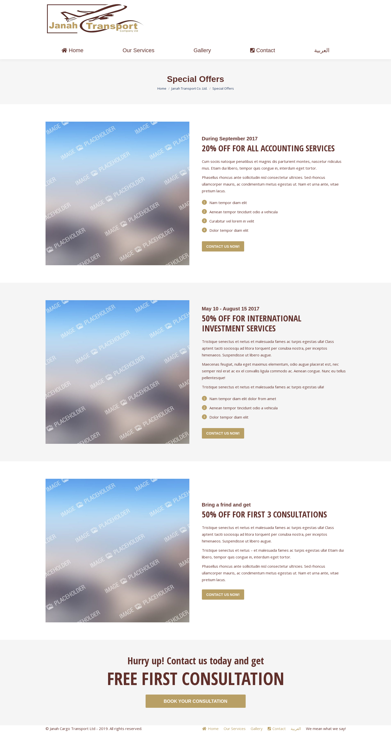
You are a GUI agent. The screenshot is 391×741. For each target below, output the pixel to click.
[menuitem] (73, 59)
